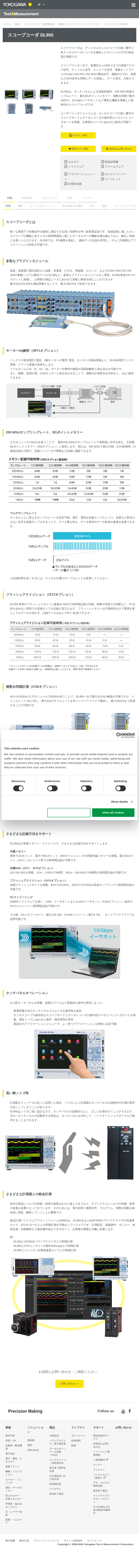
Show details (119, 801)
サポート (98, 1427)
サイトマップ (94, 1540)
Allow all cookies (113, 812)
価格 (104, 205)
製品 (17, 24)
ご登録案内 (99, 1459)
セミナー (98, 1464)
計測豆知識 (75, 183)
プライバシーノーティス (46, 1540)
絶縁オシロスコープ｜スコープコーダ (79, 24)
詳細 (9, 197)
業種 (8, 1427)
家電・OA (10, 1440)
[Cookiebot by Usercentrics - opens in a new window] (119, 735)
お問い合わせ (69, 1383)
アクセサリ (55, 1489)
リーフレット (113, 179)
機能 (20, 205)
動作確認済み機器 (72, 205)
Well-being (33, 1450)
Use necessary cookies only (69, 812)
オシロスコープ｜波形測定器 (39, 24)
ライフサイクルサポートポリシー (101, 1498)
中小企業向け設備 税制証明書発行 (101, 1509)
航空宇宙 (10, 1435)
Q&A (92, 205)
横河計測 (24, 1540)
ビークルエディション (42, 205)
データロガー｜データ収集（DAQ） (57, 1451)
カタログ (73, 161)
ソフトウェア (76, 166)
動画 (70, 197)
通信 (29, 1445)
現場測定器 (55, 1484)
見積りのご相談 (78, 148)
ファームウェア (114, 166)
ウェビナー (99, 1469)
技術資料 (27, 197)
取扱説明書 (111, 161)
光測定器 (54, 1435)
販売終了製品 (56, 1493)
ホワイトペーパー (116, 174)
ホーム (7, 24)
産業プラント (12, 1466)
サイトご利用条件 (73, 1540)
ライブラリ (78, 1427)
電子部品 (10, 1453)
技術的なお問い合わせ (119, 148)
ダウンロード (49, 197)
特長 (8, 205)
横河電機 (10, 1540)
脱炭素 (30, 1440)
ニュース (88, 197)
